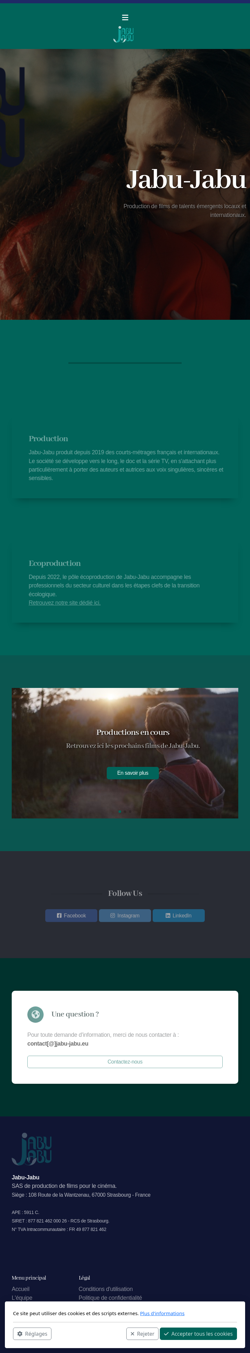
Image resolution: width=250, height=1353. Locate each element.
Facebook (75, 917)
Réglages (32, 1333)
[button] (119, 811)
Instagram (129, 917)
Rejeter (143, 1333)
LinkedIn (182, 917)
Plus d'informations (162, 1313)
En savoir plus (132, 773)
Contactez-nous (124, 1062)
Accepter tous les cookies (198, 1333)
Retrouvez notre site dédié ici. (66, 602)
